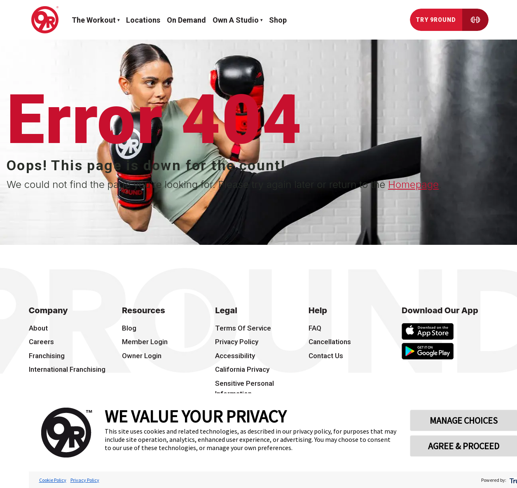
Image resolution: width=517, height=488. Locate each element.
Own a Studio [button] (236, 20)
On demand (186, 20)
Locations (143, 20)
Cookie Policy (52, 480)
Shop (278, 20)
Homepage (413, 184)
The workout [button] (94, 20)
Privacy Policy (84, 480)
